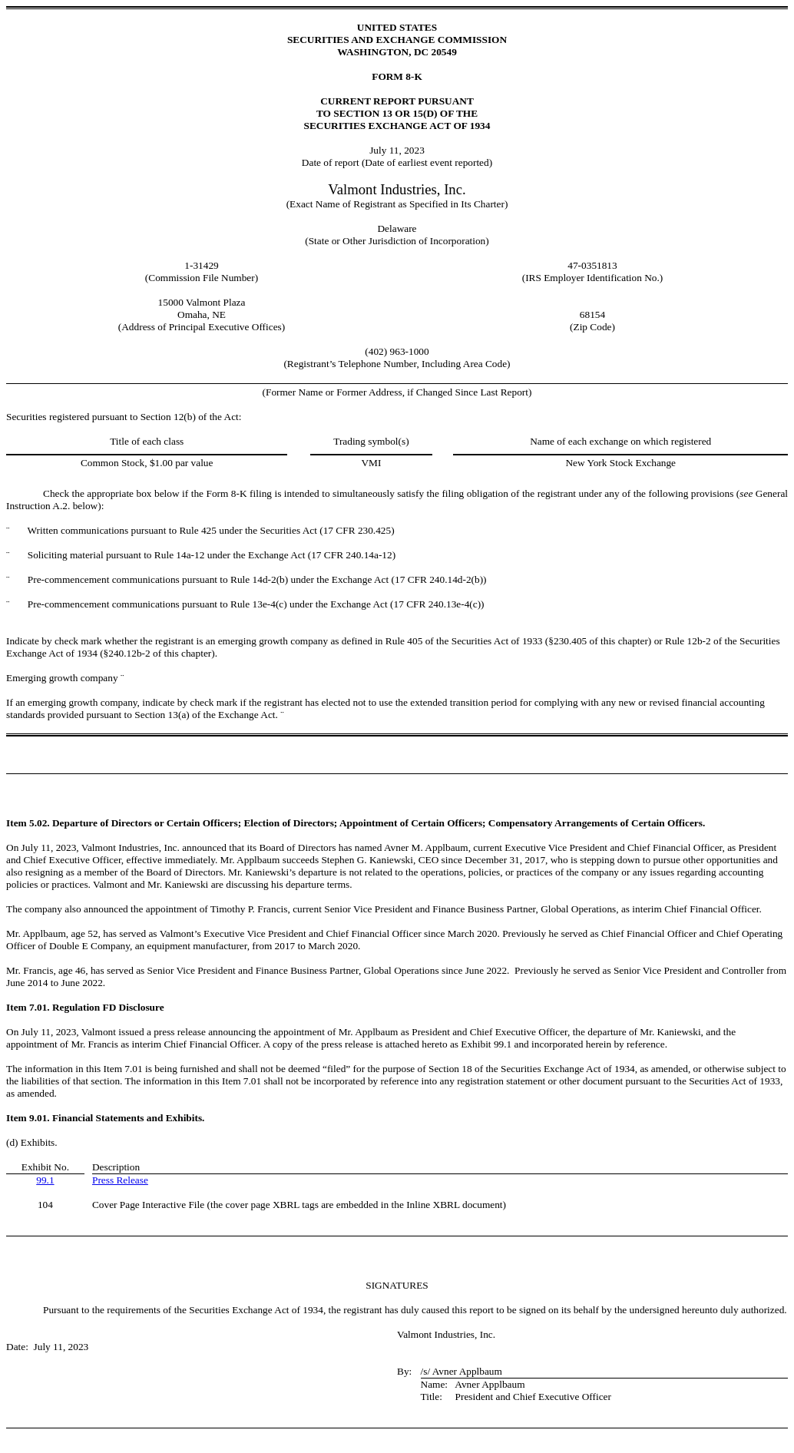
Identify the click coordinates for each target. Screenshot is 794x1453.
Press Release (120, 1180)
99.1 (45, 1180)
